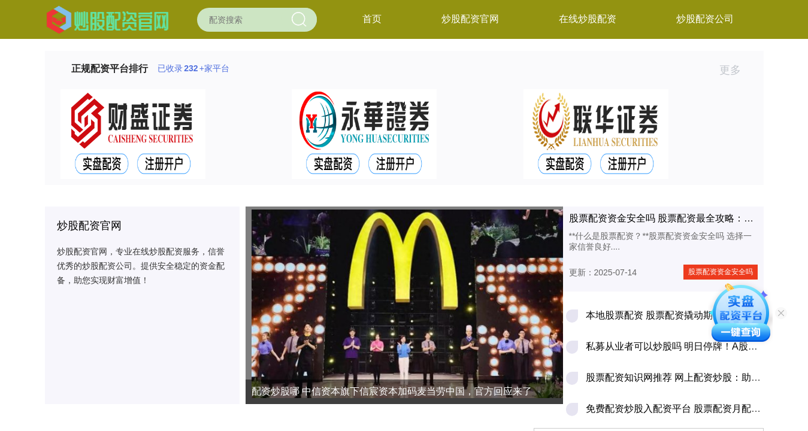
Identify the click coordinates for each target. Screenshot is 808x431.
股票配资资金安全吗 (720, 272)
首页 (372, 19)
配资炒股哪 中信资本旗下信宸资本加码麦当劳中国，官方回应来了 (392, 391)
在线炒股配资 (587, 19)
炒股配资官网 (470, 19)
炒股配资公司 (705, 19)
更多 (735, 70)
